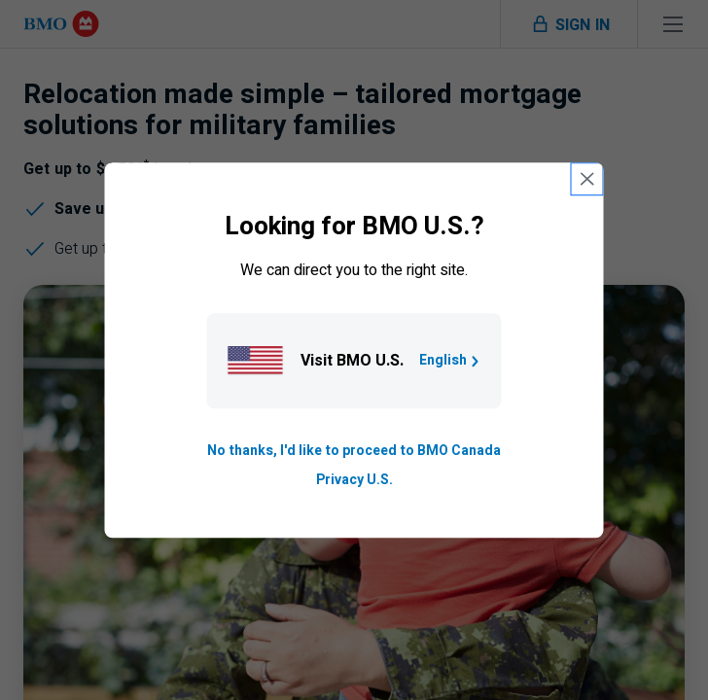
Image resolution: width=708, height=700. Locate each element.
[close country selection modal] (587, 178)
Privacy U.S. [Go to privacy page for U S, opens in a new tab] (354, 480)
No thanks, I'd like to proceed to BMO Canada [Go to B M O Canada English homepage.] (354, 450)
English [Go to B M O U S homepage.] (450, 360)
